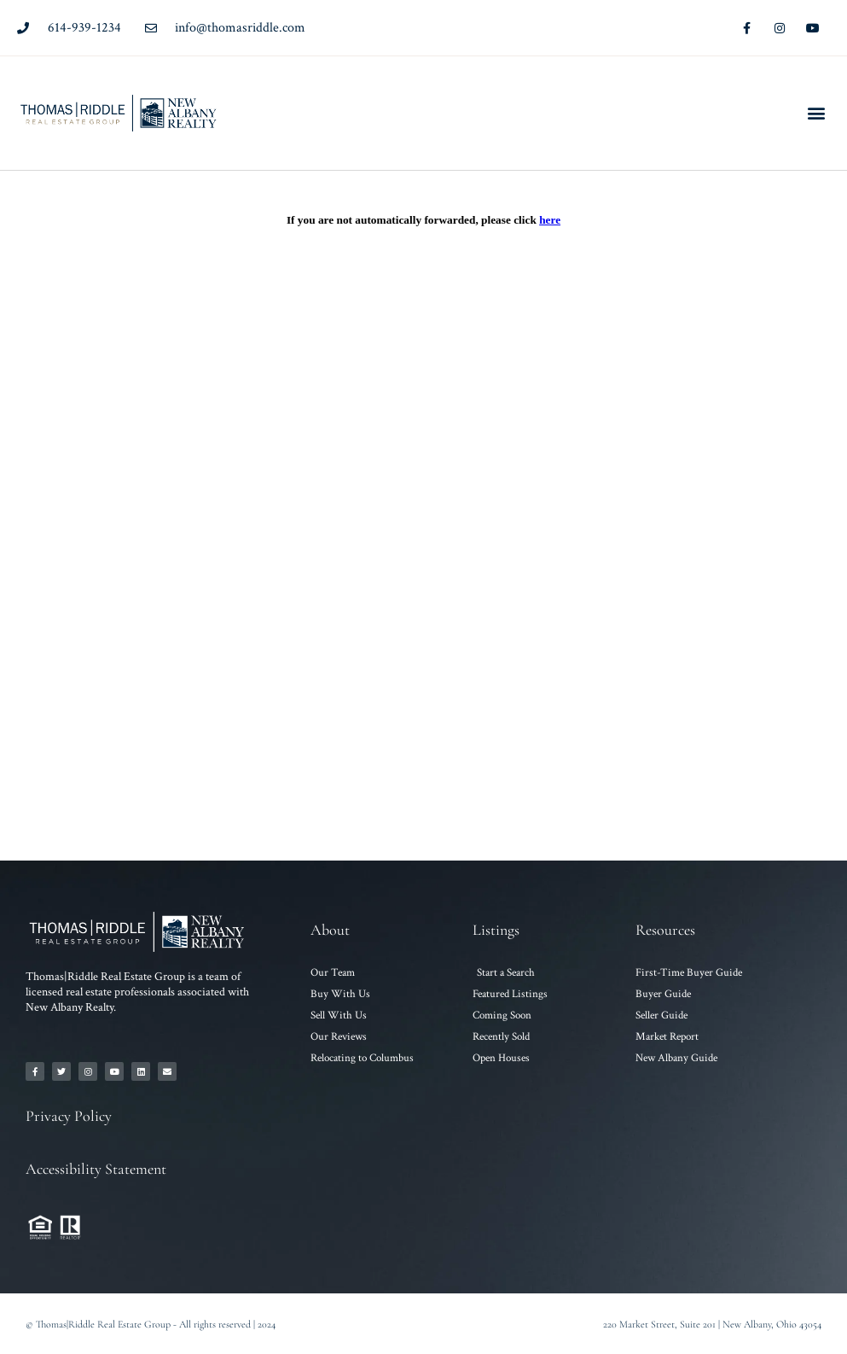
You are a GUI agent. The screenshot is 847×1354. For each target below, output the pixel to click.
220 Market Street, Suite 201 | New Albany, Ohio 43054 (712, 1324)
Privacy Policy (69, 1115)
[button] (816, 113)
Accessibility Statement (96, 1168)
